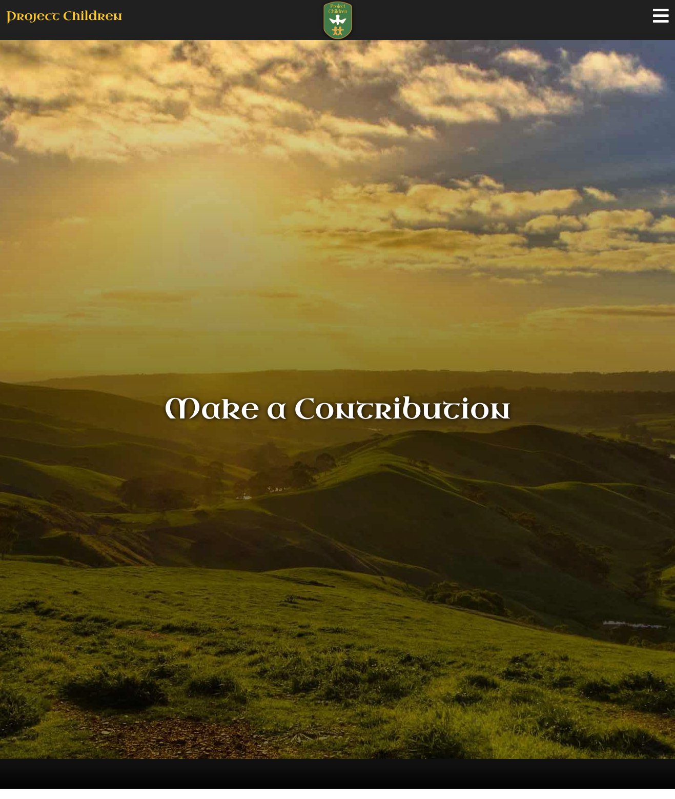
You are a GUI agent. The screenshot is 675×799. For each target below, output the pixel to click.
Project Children (64, 16)
